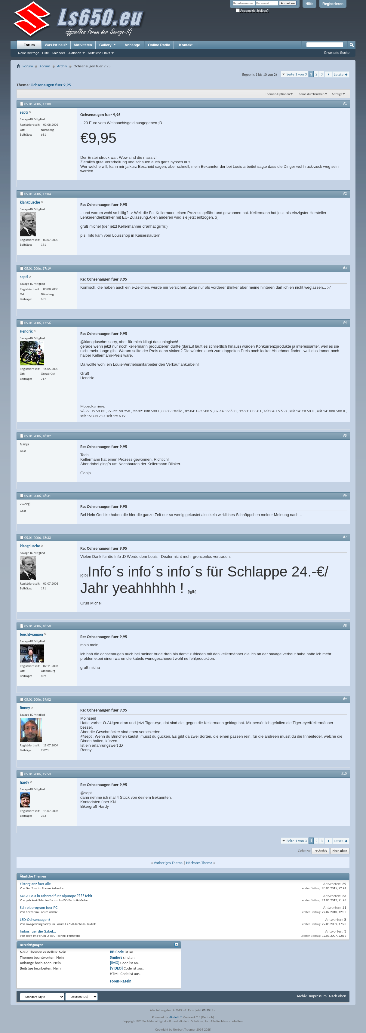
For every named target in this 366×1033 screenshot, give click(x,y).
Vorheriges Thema (168, 862)
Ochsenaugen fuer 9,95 (51, 85)
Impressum (318, 996)
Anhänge (132, 45)
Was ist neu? (56, 45)
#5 (345, 435)
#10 (344, 773)
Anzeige (337, 94)
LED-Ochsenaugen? (35, 919)
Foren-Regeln (120, 981)
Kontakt (186, 45)
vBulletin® (175, 1017)
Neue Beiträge (28, 53)
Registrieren (332, 4)
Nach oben (339, 851)
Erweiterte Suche (336, 52)
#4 (345, 322)
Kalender (58, 53)
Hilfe (309, 4)
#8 (345, 625)
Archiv (62, 66)
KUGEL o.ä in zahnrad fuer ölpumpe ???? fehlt (56, 895)
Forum (29, 45)
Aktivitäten (83, 45)
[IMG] (115, 963)
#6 (345, 495)
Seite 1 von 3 (297, 74)
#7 (345, 537)
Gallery (108, 44)
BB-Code (117, 952)
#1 (345, 103)
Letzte (341, 74)
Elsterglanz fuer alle (35, 883)
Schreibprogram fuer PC (38, 907)
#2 (345, 193)
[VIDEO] (116, 968)
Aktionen (74, 53)
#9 (345, 699)
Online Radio (159, 45)
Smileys (116, 957)
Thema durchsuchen (310, 94)
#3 (345, 268)
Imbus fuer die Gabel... (38, 931)
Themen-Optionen (277, 94)
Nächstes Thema (199, 862)
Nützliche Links (99, 53)
